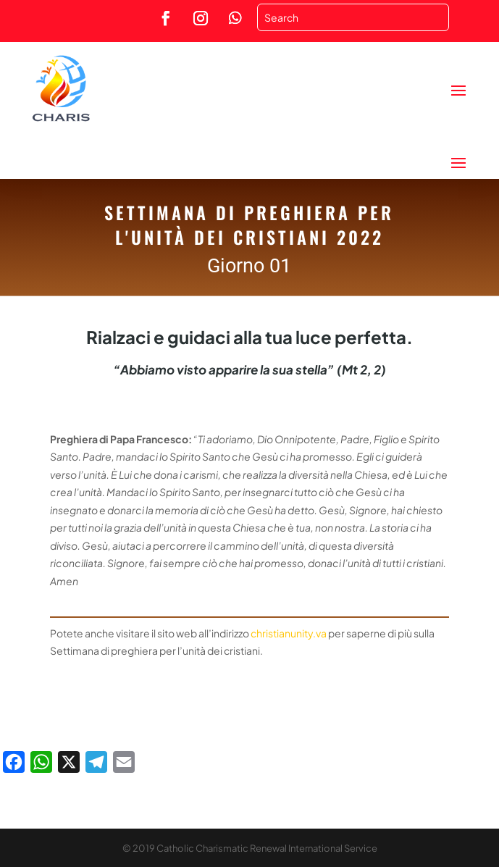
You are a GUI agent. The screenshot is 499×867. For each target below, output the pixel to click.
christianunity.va (289, 633)
